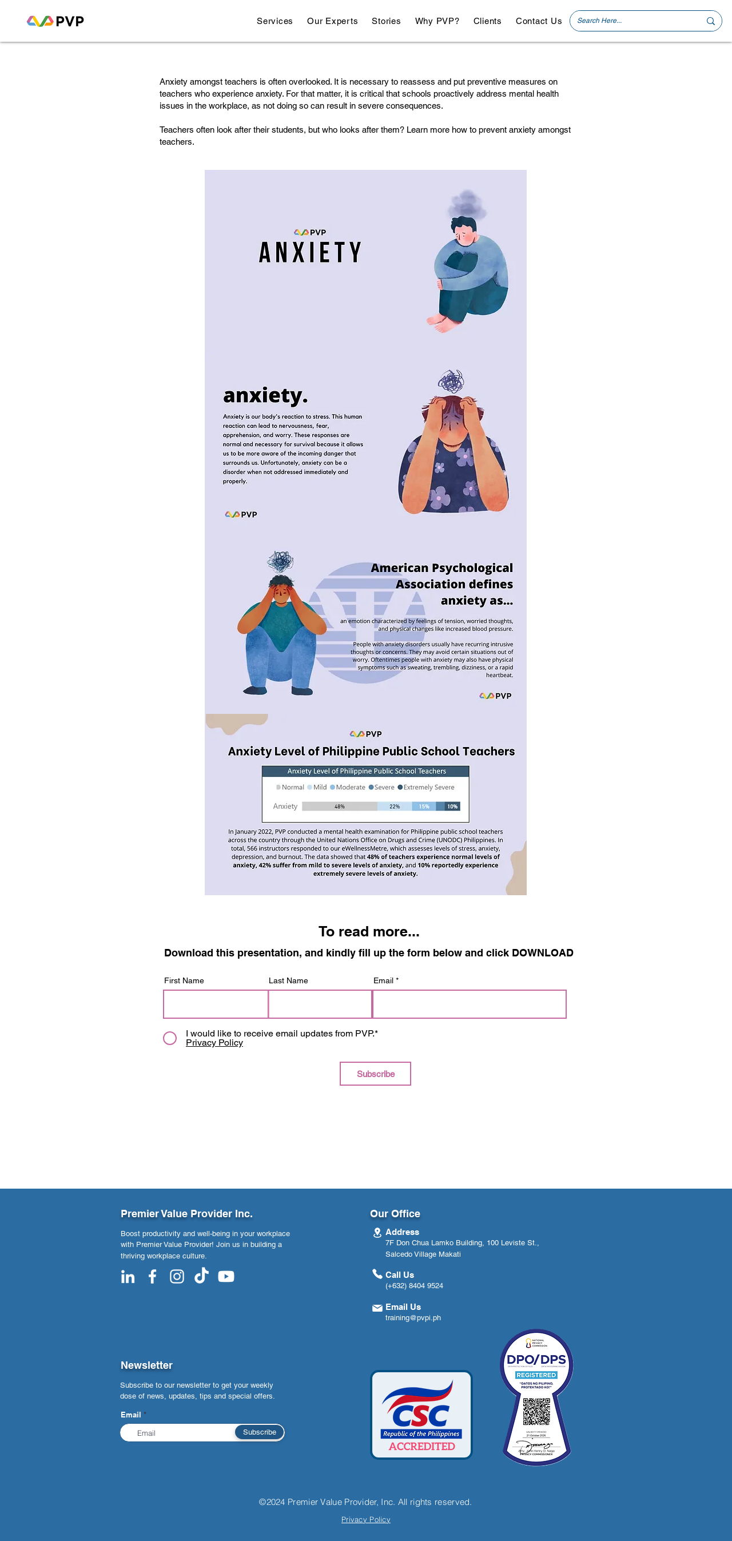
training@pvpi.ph (413, 1317)
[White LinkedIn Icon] (127, 1276)
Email (383, 980)
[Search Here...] (630, 21)
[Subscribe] (375, 1074)
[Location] (377, 1232)
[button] (275, 20)
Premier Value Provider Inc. (187, 1214)
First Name (184, 980)
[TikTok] (201, 1276)
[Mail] (377, 1308)
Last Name (288, 980)
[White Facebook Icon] (152, 1276)
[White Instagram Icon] (177, 1276)
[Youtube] (226, 1276)
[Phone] (377, 1273)
